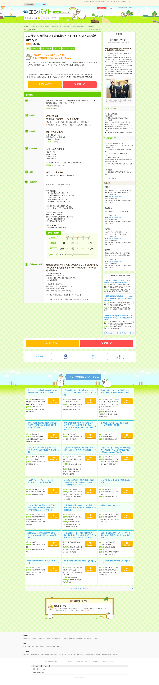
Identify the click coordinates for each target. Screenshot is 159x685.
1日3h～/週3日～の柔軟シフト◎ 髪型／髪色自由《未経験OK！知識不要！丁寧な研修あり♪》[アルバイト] (41, 507)
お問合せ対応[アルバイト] (111, 505)
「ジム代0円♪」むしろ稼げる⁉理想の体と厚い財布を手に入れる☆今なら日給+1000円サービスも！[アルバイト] (78, 535)
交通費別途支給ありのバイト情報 (55, 654)
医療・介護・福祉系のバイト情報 (33, 646)
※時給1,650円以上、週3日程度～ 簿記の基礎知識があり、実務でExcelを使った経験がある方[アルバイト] (79, 482)
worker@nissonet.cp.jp (116, 217)
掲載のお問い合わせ (108, 661)
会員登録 (101, 8)
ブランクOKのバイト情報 (75, 654)
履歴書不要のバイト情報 (109, 654)
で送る (38, 356)
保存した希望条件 (52, 18)
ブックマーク (120, 358)
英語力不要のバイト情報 (92, 654)
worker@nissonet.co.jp (116, 196)
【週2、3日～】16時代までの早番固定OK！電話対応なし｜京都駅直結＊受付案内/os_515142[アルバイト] (115, 450)
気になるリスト (33, 18)
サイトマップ (132, 7)
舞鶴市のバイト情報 (29, 639)
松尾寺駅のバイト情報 (91, 639)
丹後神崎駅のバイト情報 (59, 639)
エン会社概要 (95, 661)
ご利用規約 (68, 661)
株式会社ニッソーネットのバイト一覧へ (118, 333)
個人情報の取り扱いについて (53, 661)
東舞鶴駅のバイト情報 (75, 639)
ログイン (109, 8)
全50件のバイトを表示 (79, 588)
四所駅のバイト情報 (43, 639)
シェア (66, 358)
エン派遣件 (29, 4)
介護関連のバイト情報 (52, 646)
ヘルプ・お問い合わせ (121, 7)
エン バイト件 (41, 4)
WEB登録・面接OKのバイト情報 (33, 654)
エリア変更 (65, 12)
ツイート (93, 358)
